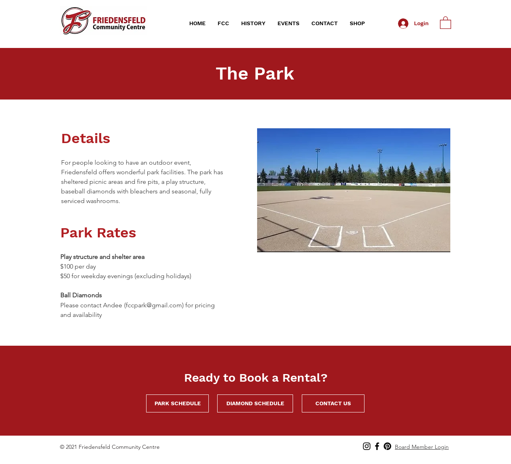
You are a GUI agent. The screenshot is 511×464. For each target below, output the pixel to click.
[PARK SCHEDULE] (177, 403)
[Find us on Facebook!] (377, 446)
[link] (445, 22)
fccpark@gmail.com (154, 305)
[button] (223, 23)
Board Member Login (422, 446)
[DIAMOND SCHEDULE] (255, 403)
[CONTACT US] (333, 403)
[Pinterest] (387, 446)
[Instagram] (367, 446)
